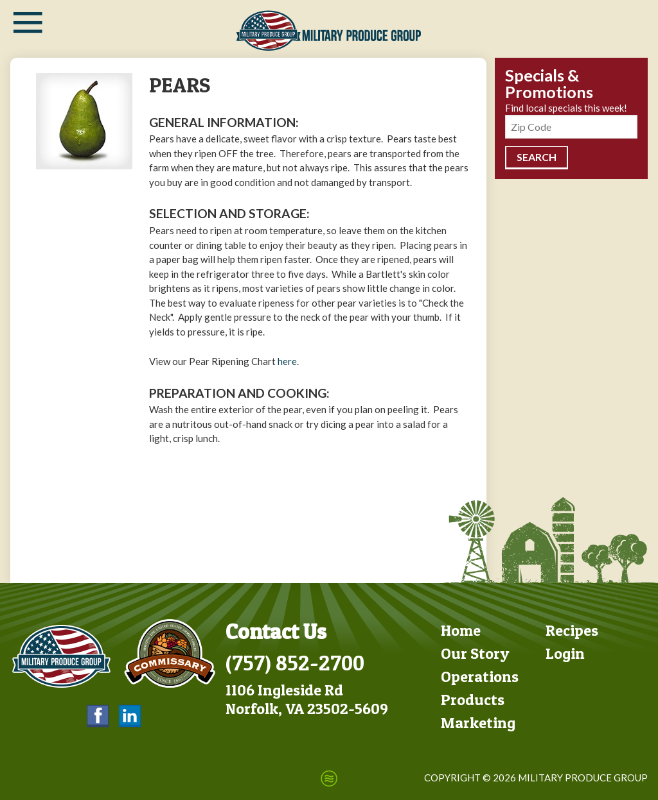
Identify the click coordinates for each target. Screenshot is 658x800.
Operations (480, 676)
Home (461, 630)
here (287, 361)
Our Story (475, 653)
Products (472, 699)
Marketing (478, 722)
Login (565, 653)
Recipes (572, 630)
